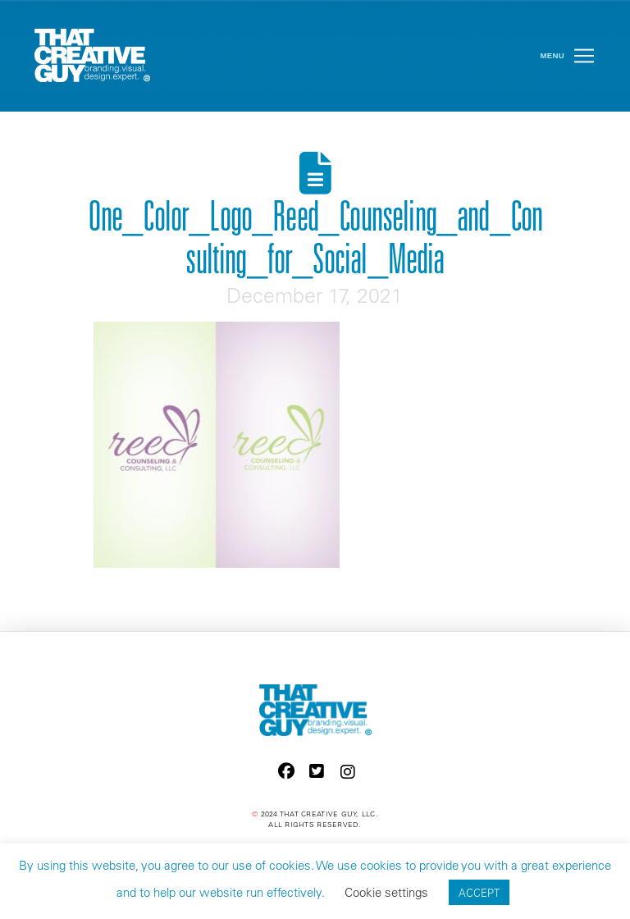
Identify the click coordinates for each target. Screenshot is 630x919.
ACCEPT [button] (479, 892)
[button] (584, 55)
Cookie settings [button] (386, 892)
